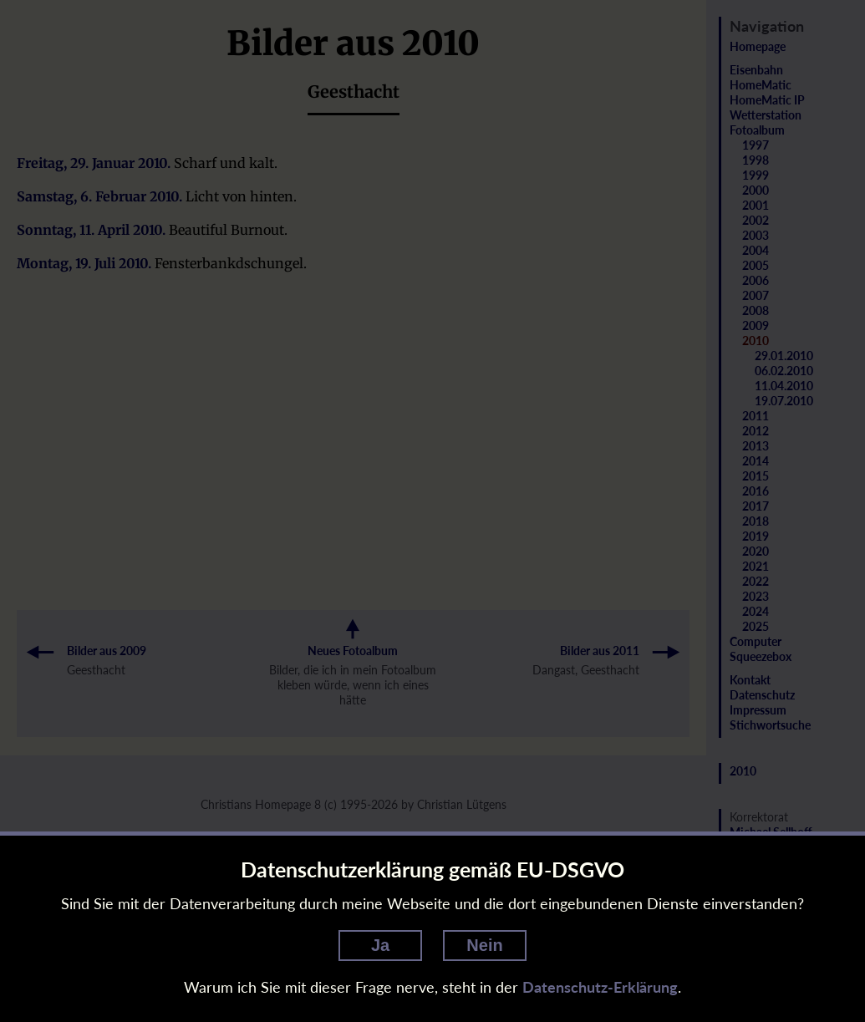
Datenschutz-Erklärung (600, 987)
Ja (380, 945)
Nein (484, 945)
